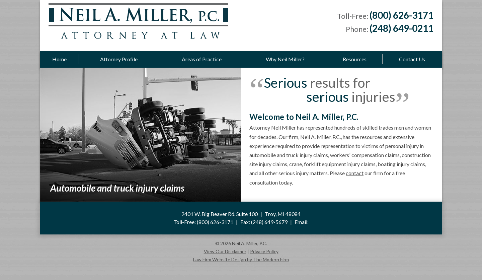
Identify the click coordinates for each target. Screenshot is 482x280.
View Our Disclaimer (225, 251)
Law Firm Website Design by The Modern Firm (241, 259)
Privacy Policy (264, 251)
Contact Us (412, 59)
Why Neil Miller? (285, 59)
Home (59, 59)
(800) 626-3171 (401, 15)
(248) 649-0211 (401, 28)
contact (355, 173)
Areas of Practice (202, 59)
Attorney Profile (119, 59)
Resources (355, 59)
